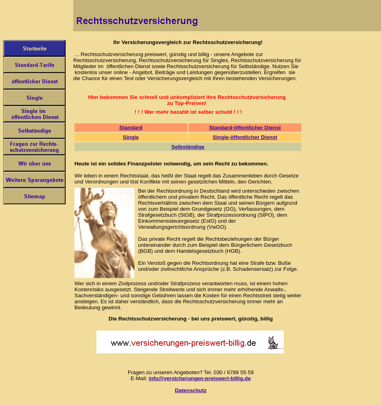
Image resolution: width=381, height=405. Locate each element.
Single (131, 137)
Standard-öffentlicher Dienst (245, 128)
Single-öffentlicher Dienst (245, 137)
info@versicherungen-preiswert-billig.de (200, 378)
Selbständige (188, 147)
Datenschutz (191, 390)
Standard (130, 128)
